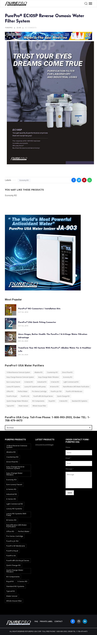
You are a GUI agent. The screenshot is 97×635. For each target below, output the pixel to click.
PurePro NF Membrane (74, 391)
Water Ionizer (23, 406)
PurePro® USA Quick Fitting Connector (37, 322)
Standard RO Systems (79, 401)
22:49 (19, 28)
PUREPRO (9, 28)
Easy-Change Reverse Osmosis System (20, 377)
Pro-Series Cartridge (39, 391)
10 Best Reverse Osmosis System (18, 372)
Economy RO (24, 180)
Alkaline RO (38, 372)
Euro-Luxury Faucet (13, 382)
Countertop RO (52, 372)
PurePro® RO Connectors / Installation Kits (39, 309)
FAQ (36, 621)
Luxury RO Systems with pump (35, 387)
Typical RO (10, 406)
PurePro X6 (25, 396)
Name (68, 447)
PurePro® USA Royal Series (43, 396)
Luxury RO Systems (13, 387)
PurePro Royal (12, 396)
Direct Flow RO (67, 372)
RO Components (38, 401)
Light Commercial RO (71, 382)
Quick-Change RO (63, 396)
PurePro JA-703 (56, 391)
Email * (68, 458)
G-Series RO (29, 382)
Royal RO (52, 401)
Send (70, 492)
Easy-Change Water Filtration (48, 377)
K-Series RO (55, 382)
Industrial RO (42, 382)
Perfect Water (23, 391)
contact (58, 621)
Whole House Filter (39, 406)
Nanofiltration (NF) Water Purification (76, 387)
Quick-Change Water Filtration (17, 401)
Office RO (10, 391)
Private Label (46, 621)
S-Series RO (63, 401)
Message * (70, 469)
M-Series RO (54, 387)
